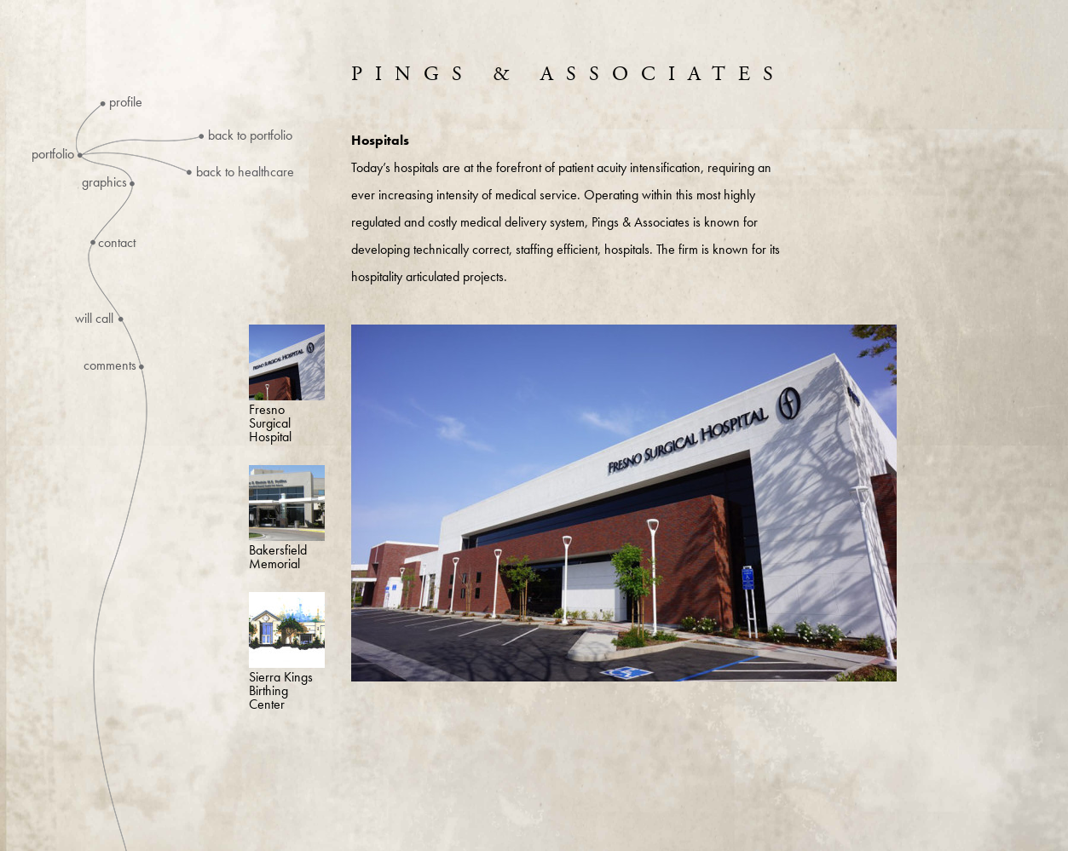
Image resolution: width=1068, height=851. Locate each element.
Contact (117, 243)
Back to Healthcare (245, 172)
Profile (125, 102)
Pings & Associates (568, 74)
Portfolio (53, 154)
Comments (110, 365)
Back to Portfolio (250, 135)
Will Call (94, 318)
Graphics (104, 182)
